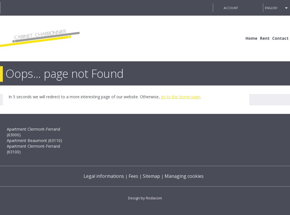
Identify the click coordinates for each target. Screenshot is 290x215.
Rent (265, 38)
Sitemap (151, 176)
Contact (280, 38)
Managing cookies (184, 176)
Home (251, 38)
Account (231, 8)
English (271, 8)
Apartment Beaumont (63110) (34, 140)
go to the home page (180, 96)
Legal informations (104, 176)
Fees (133, 176)
